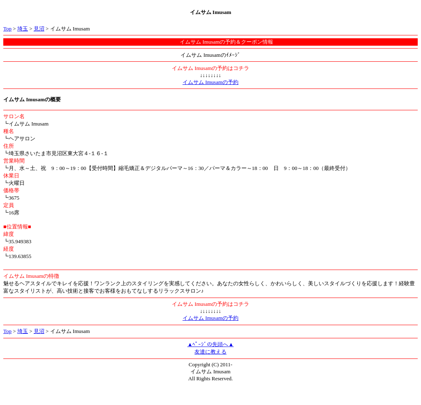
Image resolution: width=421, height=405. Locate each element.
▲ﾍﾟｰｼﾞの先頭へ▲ (210, 344)
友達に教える (210, 352)
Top (7, 29)
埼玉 (22, 29)
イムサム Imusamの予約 (210, 82)
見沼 (39, 29)
